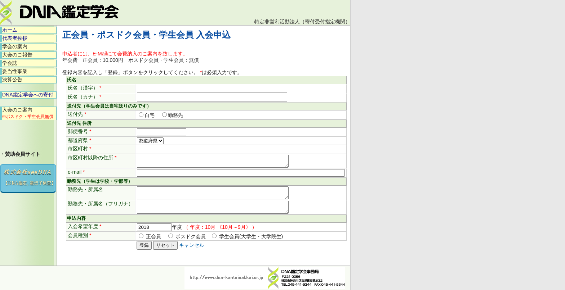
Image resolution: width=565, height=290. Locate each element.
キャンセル (191, 251)
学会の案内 (14, 46)
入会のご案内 (27, 113)
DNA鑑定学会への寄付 (27, 95)
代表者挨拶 (14, 38)
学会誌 (9, 63)
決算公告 (12, 79)
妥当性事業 (14, 71)
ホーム (9, 30)
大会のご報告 (17, 55)
